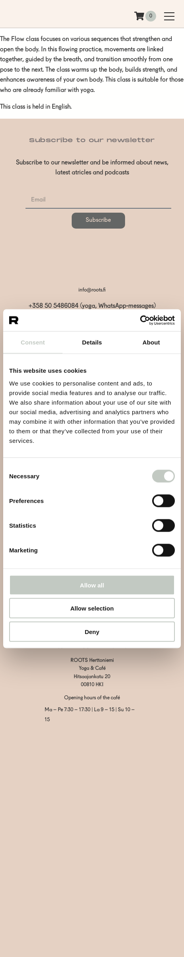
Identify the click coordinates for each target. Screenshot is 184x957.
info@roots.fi (92, 290)
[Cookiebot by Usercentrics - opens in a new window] (140, 320)
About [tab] (151, 342)
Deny (92, 631)
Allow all (92, 584)
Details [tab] (92, 342)
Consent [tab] (33, 342)
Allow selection (92, 608)
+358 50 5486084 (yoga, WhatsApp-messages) (92, 306)
